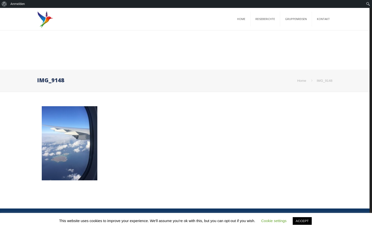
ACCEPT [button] (302, 221)
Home (301, 81)
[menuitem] (4, 4)
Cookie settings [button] (274, 221)
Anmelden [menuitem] (17, 4)
